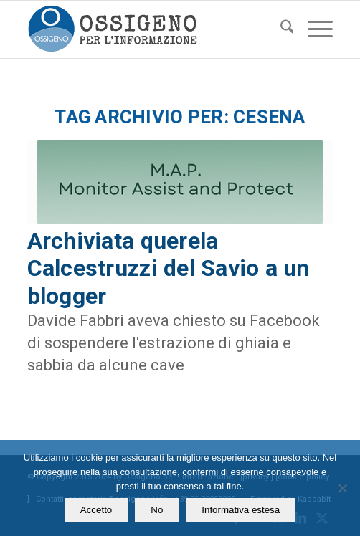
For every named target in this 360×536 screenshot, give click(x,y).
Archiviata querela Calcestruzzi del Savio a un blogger (168, 268)
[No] (342, 488)
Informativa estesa (241, 509)
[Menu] (313, 29)
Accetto (96, 509)
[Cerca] (280, 29)
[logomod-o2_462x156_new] (149, 29)
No (157, 509)
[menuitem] (280, 29)
